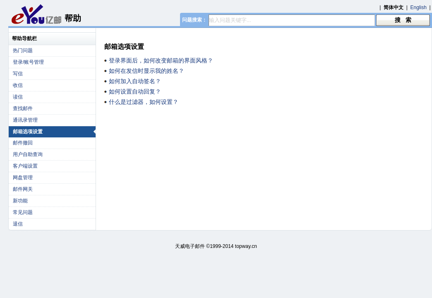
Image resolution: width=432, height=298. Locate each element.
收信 (18, 85)
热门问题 (23, 50)
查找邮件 (23, 108)
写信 (18, 74)
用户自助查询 (28, 154)
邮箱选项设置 (54, 132)
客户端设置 (25, 166)
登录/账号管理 (28, 62)
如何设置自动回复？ (135, 91)
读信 (18, 97)
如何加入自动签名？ (135, 81)
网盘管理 (23, 177)
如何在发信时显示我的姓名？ (146, 70)
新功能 (20, 201)
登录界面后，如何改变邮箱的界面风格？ (161, 60)
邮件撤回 (23, 143)
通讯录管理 (25, 120)
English (418, 7)
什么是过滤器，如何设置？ (143, 102)
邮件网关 (23, 189)
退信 (18, 224)
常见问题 (23, 212)
